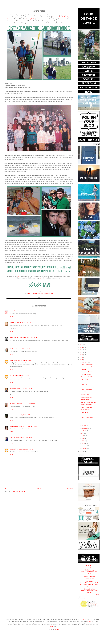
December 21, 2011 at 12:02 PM (28, 337)
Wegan (12, 388)
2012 (81, 357)
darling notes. (85, 382)
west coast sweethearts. (88, 367)
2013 (81, 355)
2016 (81, 347)
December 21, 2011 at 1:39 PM (22, 375)
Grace (11, 437)
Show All (98, 594)
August (83, 430)
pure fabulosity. (85, 392)
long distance (50, 293)
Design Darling (89, 570)
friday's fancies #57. (87, 364)
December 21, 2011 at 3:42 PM (23, 415)
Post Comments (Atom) (19, 491)
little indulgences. (86, 397)
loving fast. (84, 384)
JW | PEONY (13, 403)
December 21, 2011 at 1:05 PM (21, 349)
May (82, 438)
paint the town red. (86, 420)
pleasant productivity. (87, 387)
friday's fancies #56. (87, 377)
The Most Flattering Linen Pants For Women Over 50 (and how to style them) (89, 584)
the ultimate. (85, 412)
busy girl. (84, 369)
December (84, 362)
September (84, 428)
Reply (11, 316)
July (82, 433)
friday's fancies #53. (87, 417)
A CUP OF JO (89, 565)
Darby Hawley (14, 337)
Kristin (11, 360)
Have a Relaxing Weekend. (89, 567)
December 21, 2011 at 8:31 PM (23, 437)
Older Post (70, 488)
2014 (81, 352)
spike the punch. (86, 415)
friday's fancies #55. (87, 389)
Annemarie (13, 449)
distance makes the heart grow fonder (37, 293)
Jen (19, 276)
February (84, 446)
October (84, 425)
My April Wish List (89, 578)
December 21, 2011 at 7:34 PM (28, 426)
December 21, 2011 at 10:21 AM (24, 322)
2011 (81, 360)
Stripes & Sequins (89, 576)
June (82, 435)
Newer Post (8, 488)
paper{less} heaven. (87, 407)
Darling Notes (30, 19)
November (84, 423)
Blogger (56, 629)
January (83, 448)
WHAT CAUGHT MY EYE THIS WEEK (89, 572)
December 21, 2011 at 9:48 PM (26, 449)
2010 (81, 451)
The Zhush (89, 581)
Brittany (12, 322)
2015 (81, 349)
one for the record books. (88, 402)
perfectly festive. (86, 374)
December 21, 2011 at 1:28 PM (23, 360)
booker (12, 415)
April (82, 440)
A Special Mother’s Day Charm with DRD (89, 591)
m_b (11, 375)
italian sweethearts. (87, 372)
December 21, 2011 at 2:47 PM (26, 403)
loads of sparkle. (86, 379)
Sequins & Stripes (89, 589)
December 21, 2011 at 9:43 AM (26, 311)
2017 (81, 344)
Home (39, 488)
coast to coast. (85, 409)
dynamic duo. (85, 394)
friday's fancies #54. (87, 404)
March (83, 443)
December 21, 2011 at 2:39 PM (23, 388)
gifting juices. (85, 399)
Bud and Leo (13, 311)
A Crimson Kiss (14, 426)
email (89, 621)
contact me (83, 619)
